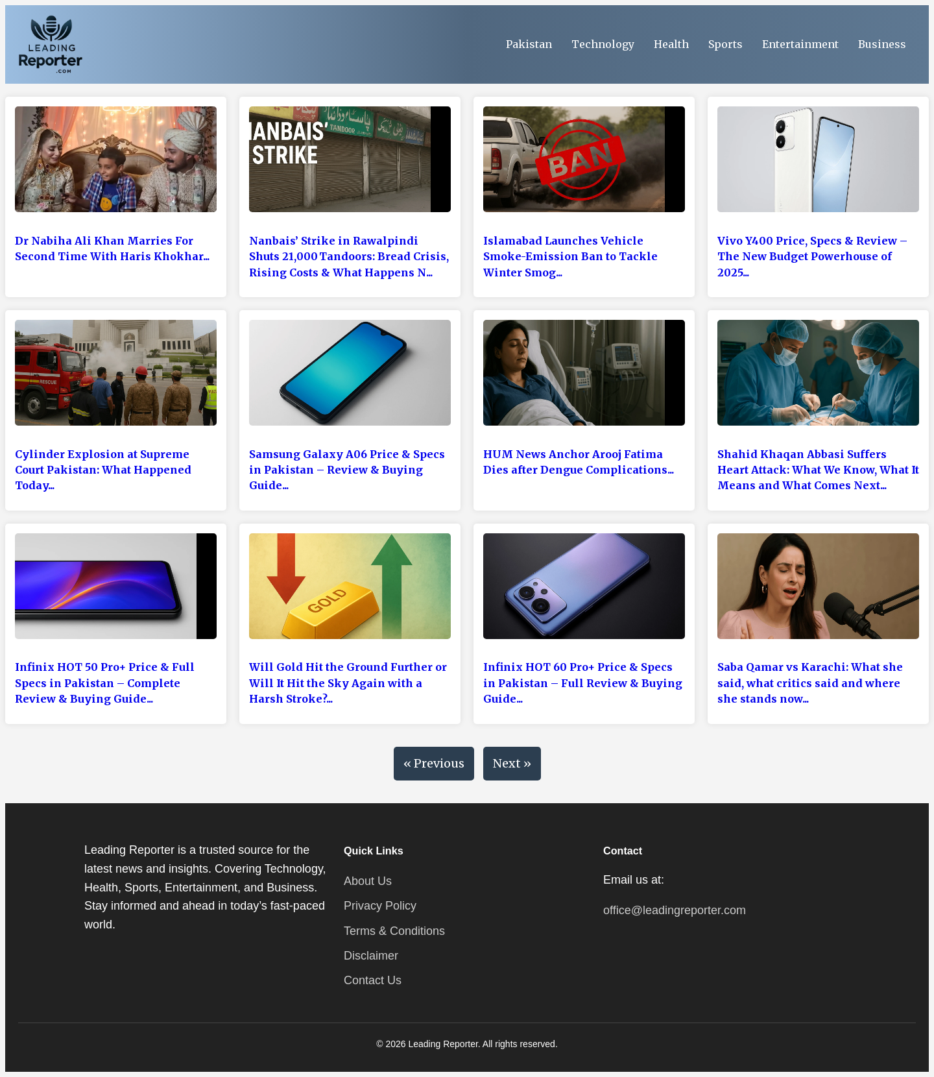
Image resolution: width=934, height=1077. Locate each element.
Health (671, 44)
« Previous (433, 763)
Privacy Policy (380, 905)
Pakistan (529, 44)
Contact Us (372, 980)
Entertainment (800, 44)
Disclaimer (371, 955)
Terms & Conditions (394, 931)
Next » (512, 763)
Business (882, 44)
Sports (725, 44)
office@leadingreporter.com (674, 910)
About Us (368, 881)
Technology (602, 44)
